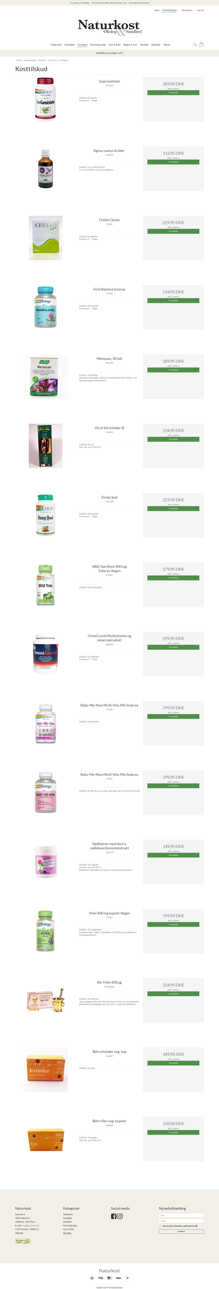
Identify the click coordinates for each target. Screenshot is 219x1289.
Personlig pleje (70, 1225)
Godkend (181, 1231)
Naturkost (109, 1270)
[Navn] (181, 1215)
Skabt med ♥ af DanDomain (109, 1287)
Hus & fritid (68, 1229)
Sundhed (67, 1222)
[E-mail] (181, 1221)
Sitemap (19, 1233)
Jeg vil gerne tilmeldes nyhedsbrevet (179, 1226)
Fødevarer (68, 1214)
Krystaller (67, 1218)
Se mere (67, 1233)
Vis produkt (173, 93)
